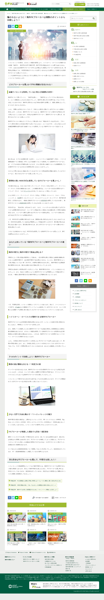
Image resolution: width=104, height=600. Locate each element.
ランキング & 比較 (43, 9)
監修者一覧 (68, 570)
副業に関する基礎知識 (79, 73)
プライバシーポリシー (80, 300)
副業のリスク (77, 79)
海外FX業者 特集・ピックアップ (73, 566)
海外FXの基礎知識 (70, 561)
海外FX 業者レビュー (30, 9)
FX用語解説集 (48, 567)
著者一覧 (68, 568)
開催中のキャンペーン (16, 9)
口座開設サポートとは (50, 561)
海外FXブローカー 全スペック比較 (31, 561)
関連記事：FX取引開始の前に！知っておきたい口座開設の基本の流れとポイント (33, 485)
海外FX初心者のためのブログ (72, 564)
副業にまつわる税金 (79, 81)
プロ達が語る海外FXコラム (72, 563)
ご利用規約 (77, 297)
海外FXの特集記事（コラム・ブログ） (74, 9)
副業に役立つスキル (79, 76)
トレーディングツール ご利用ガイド (53, 565)
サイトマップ (78, 306)
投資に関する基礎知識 (79, 63)
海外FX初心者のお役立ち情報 (81, 35)
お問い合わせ (78, 309)
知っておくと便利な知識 (50, 563)
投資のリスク (77, 65)
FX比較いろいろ (78, 52)
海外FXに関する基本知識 (80, 33)
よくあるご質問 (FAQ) (80, 290)
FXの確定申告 (77, 54)
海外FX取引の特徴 (49, 559)
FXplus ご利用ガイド (92, 9)
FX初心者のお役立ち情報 (80, 49)
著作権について (79, 303)
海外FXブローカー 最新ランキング (31, 559)
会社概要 (77, 293)
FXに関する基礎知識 (79, 46)
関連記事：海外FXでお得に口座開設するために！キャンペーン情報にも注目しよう (34, 489)
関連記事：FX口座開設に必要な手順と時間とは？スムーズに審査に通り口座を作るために (36, 481)
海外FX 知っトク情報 (56, 9)
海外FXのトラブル (78, 38)
